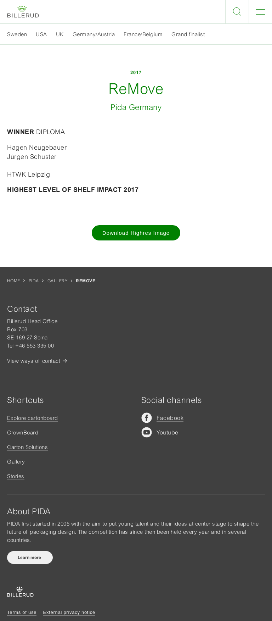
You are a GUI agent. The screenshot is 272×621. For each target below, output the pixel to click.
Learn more (30, 557)
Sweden (17, 34)
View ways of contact (33, 361)
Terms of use (21, 612)
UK (60, 34)
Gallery (57, 280)
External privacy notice (69, 612)
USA (41, 34)
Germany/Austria (94, 34)
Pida (34, 280)
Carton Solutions (27, 447)
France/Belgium (143, 34)
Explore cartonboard (32, 418)
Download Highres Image (136, 233)
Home (13, 280)
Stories (15, 476)
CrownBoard (22, 432)
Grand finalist (188, 34)
